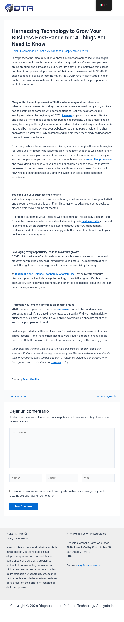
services (56, 362)
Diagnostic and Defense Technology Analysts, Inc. (45, 274)
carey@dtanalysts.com (89, 565)
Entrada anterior (15, 396)
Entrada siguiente (108, 396)
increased (64, 309)
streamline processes (99, 159)
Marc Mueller (31, 379)
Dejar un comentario (24, 51)
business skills (91, 221)
